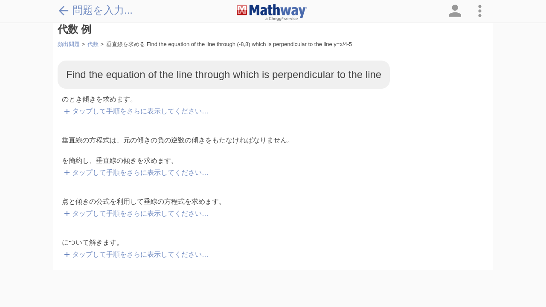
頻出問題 (69, 44)
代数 (93, 44)
